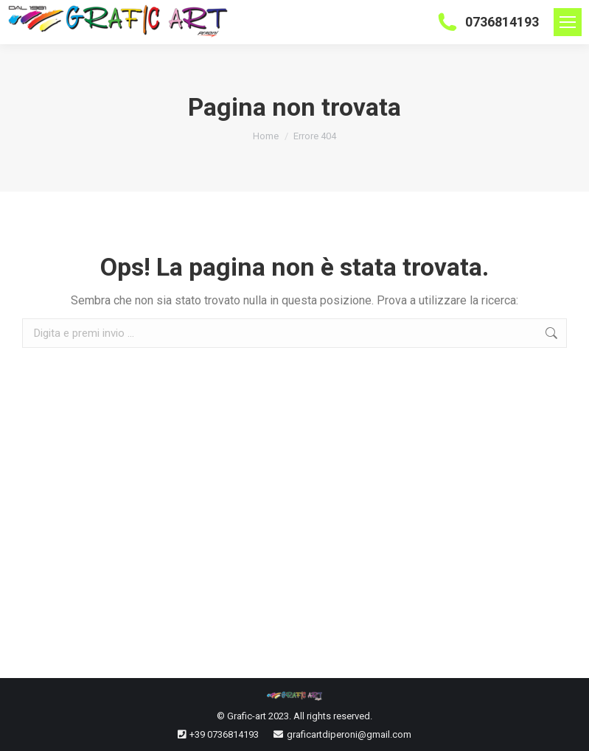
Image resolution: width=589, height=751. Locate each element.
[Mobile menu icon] (568, 22)
